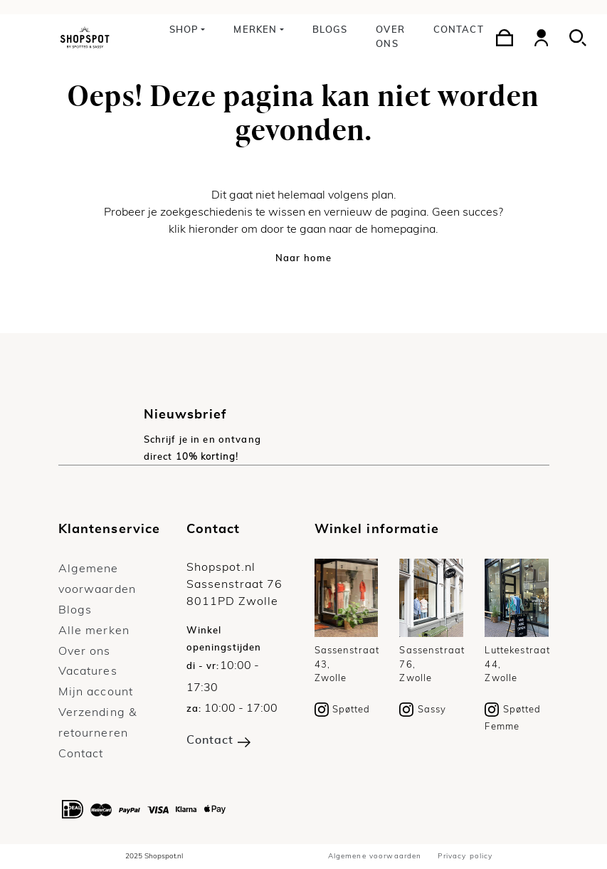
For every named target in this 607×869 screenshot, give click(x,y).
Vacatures (87, 671)
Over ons (390, 37)
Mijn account (96, 691)
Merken (255, 30)
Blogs (330, 30)
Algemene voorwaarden (375, 856)
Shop (184, 30)
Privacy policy (465, 856)
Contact (458, 30)
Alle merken (94, 630)
